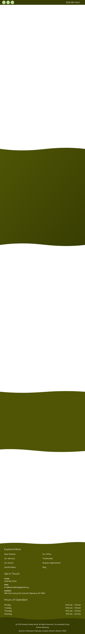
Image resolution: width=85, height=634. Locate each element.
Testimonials (47, 558)
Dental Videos (10, 567)
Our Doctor (9, 563)
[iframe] (42, 519)
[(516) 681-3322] (73, 2)
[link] (4, 2)
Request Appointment (51, 563)
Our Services (9, 558)
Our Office (46, 554)
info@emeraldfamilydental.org (16, 587)
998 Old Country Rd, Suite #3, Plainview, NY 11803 (24, 593)
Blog (44, 567)
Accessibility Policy (62, 624)
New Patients (10, 554)
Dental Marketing (42, 627)
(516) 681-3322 (10, 581)
